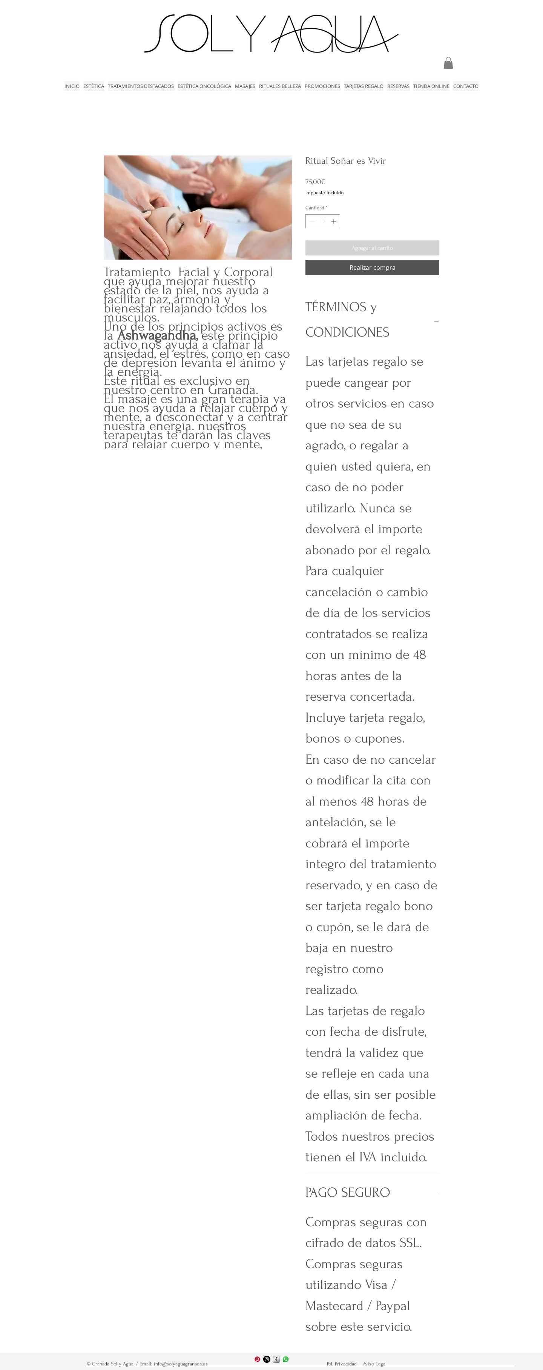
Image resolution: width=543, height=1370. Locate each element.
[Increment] (334, 221)
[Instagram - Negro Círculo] (266, 1359)
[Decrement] (311, 221)
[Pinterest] (257, 1359)
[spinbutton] (323, 221)
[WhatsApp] (285, 1359)
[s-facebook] (276, 1359)
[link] (448, 63)
